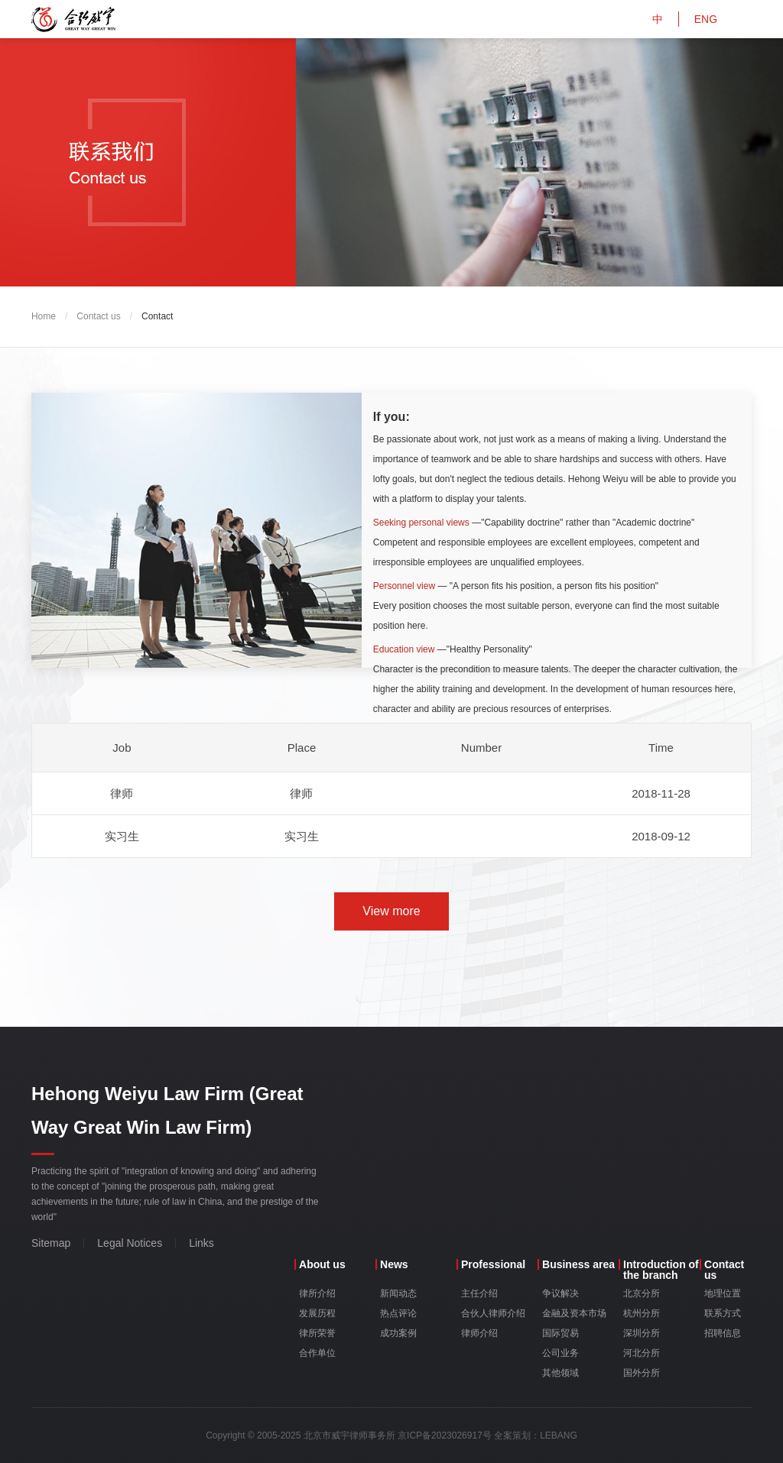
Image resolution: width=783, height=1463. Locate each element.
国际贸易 (560, 1333)
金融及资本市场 (574, 1313)
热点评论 (398, 1313)
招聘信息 (722, 1333)
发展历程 (317, 1313)
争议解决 (560, 1293)
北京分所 (641, 1293)
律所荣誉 (317, 1333)
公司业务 (560, 1353)
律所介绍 (317, 1293)
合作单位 (317, 1353)
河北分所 (641, 1353)
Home (43, 316)
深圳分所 (641, 1333)
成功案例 (398, 1333)
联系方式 (722, 1313)
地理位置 (722, 1293)
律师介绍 (479, 1333)
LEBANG (558, 1435)
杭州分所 (641, 1313)
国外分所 (641, 1373)
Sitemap (50, 1243)
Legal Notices (129, 1243)
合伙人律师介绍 (493, 1313)
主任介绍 (479, 1293)
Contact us (98, 316)
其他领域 (560, 1373)
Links (201, 1243)
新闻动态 (398, 1293)
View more (391, 911)
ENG (705, 19)
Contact (157, 316)
